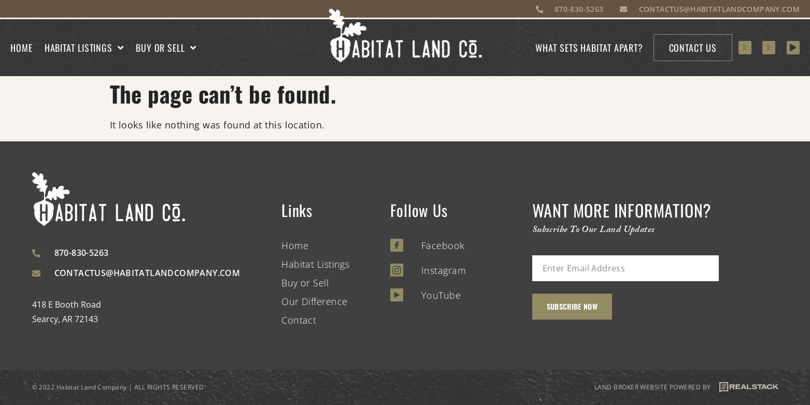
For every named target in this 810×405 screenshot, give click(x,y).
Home (21, 47)
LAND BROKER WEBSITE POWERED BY (686, 387)
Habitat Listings (84, 47)
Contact (298, 320)
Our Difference (314, 301)
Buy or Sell (166, 47)
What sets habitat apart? (589, 47)
